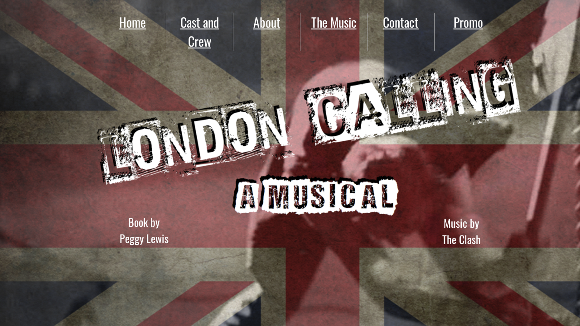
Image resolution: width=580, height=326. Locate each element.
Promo (468, 22)
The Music (334, 22)
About (266, 22)
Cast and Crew (199, 31)
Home (132, 22)
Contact (401, 22)
